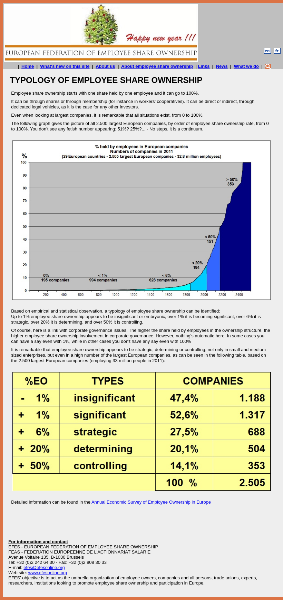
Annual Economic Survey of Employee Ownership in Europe (151, 502)
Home (27, 66)
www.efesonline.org (47, 572)
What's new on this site (64, 66)
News (222, 66)
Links (204, 66)
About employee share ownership (157, 66)
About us (105, 66)
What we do (246, 66)
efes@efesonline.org (44, 567)
